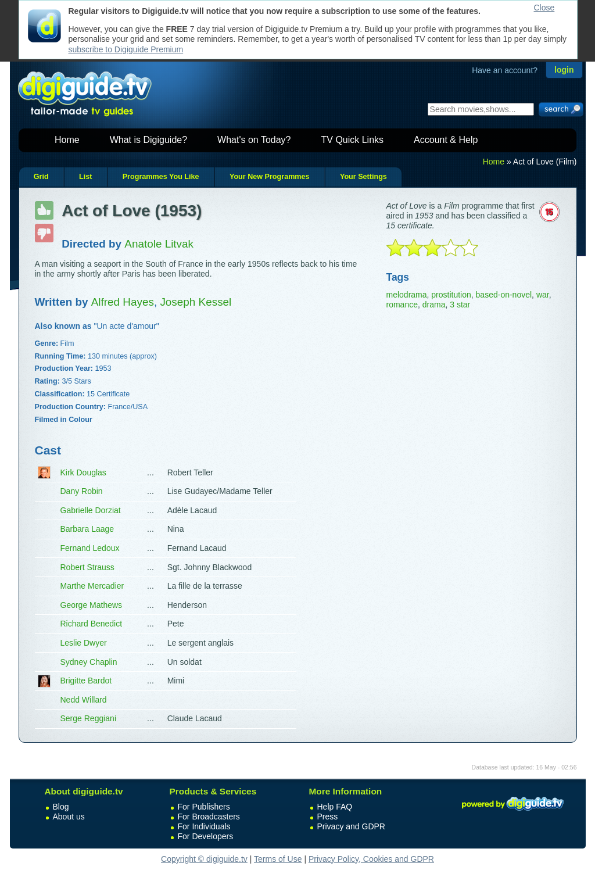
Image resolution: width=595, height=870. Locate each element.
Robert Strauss (87, 567)
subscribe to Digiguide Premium (126, 49)
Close (544, 7)
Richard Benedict (91, 623)
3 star (460, 304)
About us (69, 816)
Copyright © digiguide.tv (204, 859)
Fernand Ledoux (90, 548)
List (85, 177)
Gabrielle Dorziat (90, 510)
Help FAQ (335, 806)
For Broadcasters (209, 816)
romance (402, 304)
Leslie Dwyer (83, 642)
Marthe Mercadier (92, 585)
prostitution (451, 294)
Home (67, 140)
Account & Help (446, 140)
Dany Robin (81, 491)
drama (434, 304)
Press (327, 816)
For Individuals (204, 826)
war (542, 294)
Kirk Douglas (83, 472)
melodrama (406, 294)
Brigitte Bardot (86, 680)
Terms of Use (278, 859)
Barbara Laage (87, 529)
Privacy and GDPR (351, 826)
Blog (61, 806)
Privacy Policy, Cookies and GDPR (371, 859)
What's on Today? (254, 140)
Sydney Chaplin (88, 662)
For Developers (206, 836)
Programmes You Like (161, 177)
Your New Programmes (270, 177)
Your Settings (363, 177)
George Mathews (91, 605)
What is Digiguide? (148, 140)
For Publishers (204, 806)
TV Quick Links (352, 140)
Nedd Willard (83, 699)
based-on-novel (504, 294)
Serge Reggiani (88, 718)
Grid (41, 177)
